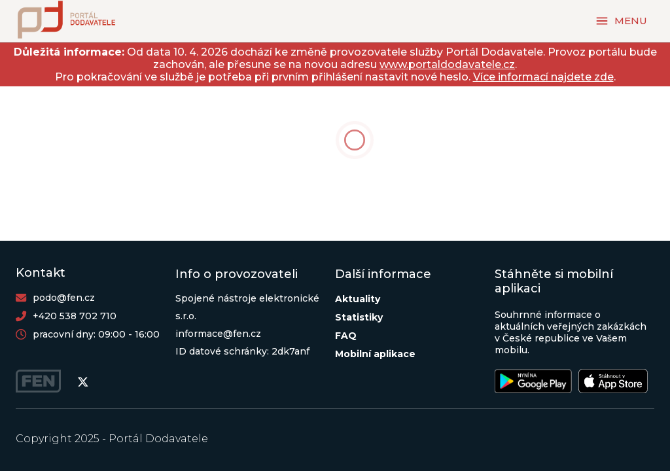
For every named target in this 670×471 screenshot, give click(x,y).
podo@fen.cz (64, 298)
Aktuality (357, 299)
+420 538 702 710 (74, 316)
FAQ (346, 335)
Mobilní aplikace (375, 354)
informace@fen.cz (218, 334)
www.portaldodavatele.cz (447, 64)
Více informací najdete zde (543, 77)
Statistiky (359, 317)
